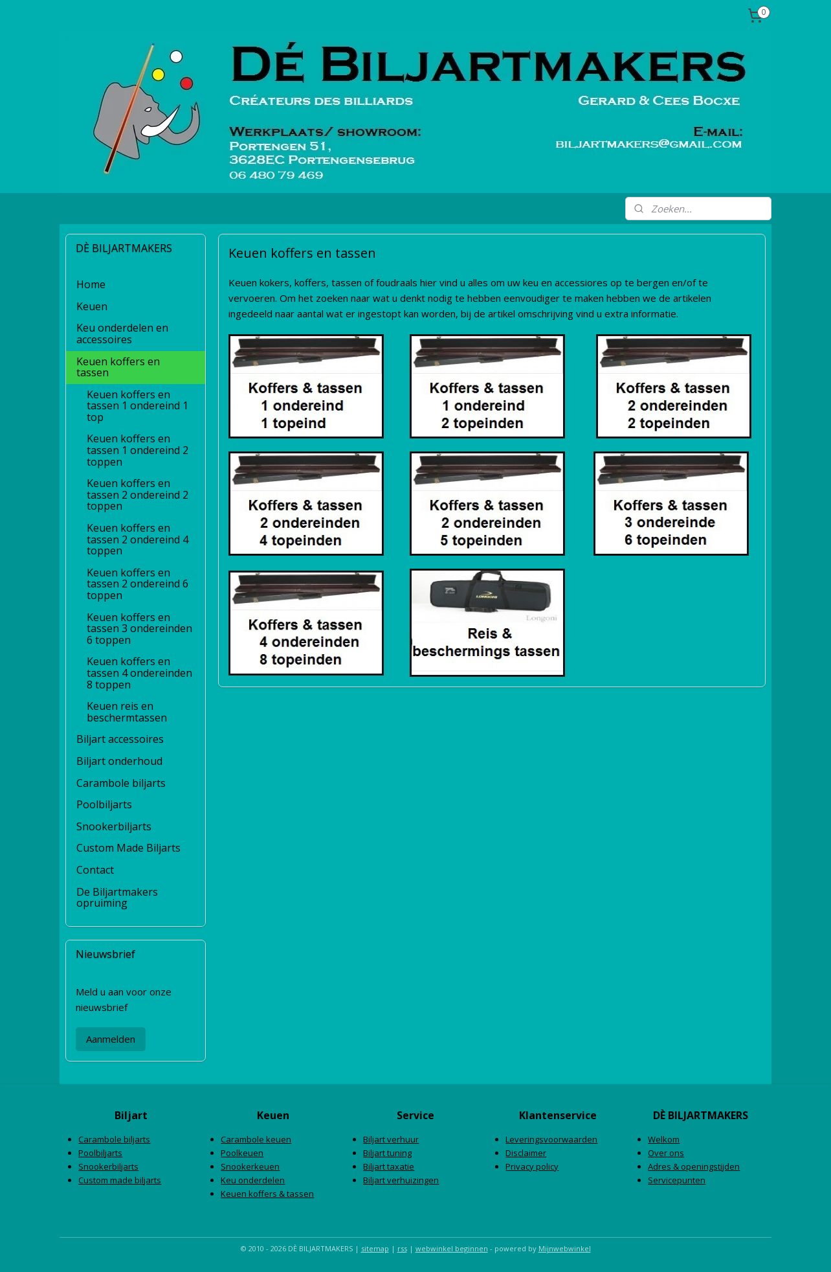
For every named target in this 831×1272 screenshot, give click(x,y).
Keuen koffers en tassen (118, 367)
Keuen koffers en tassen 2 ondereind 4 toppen (137, 539)
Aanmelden (110, 1038)
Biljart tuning (387, 1153)
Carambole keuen (256, 1139)
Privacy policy (532, 1166)
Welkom (664, 1139)
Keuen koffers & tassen (267, 1193)
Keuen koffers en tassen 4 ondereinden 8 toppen (139, 672)
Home (90, 284)
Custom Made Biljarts (128, 848)
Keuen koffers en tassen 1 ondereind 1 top (137, 405)
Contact (95, 870)
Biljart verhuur (391, 1139)
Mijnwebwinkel (564, 1248)
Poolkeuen (242, 1153)
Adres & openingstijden (694, 1166)
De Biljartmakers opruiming (117, 898)
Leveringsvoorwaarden (551, 1139)
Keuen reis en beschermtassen (127, 712)
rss (402, 1248)
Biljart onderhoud (119, 761)
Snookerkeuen (250, 1166)
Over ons (666, 1153)
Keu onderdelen (253, 1180)
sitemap (375, 1248)
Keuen (91, 306)
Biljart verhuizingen (401, 1180)
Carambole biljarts (121, 783)
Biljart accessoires (120, 739)
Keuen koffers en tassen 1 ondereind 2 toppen (137, 449)
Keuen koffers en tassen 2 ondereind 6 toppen (137, 583)
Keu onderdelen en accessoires (122, 333)
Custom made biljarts (119, 1180)
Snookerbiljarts (113, 826)
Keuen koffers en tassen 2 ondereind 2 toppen (137, 494)
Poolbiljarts (104, 804)
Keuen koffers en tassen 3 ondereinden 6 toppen (139, 628)
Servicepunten (676, 1180)
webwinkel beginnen (452, 1248)
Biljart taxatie (388, 1166)
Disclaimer (525, 1153)
